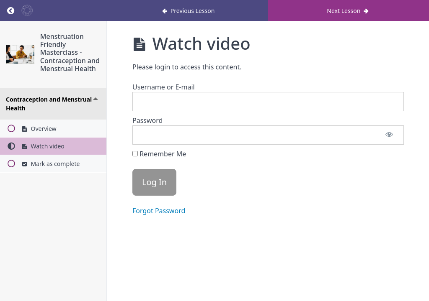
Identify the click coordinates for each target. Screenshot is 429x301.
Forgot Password (158, 210)
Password (147, 120)
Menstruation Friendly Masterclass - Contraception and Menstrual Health (70, 52)
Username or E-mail (163, 87)
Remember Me (159, 153)
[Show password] (389, 135)
